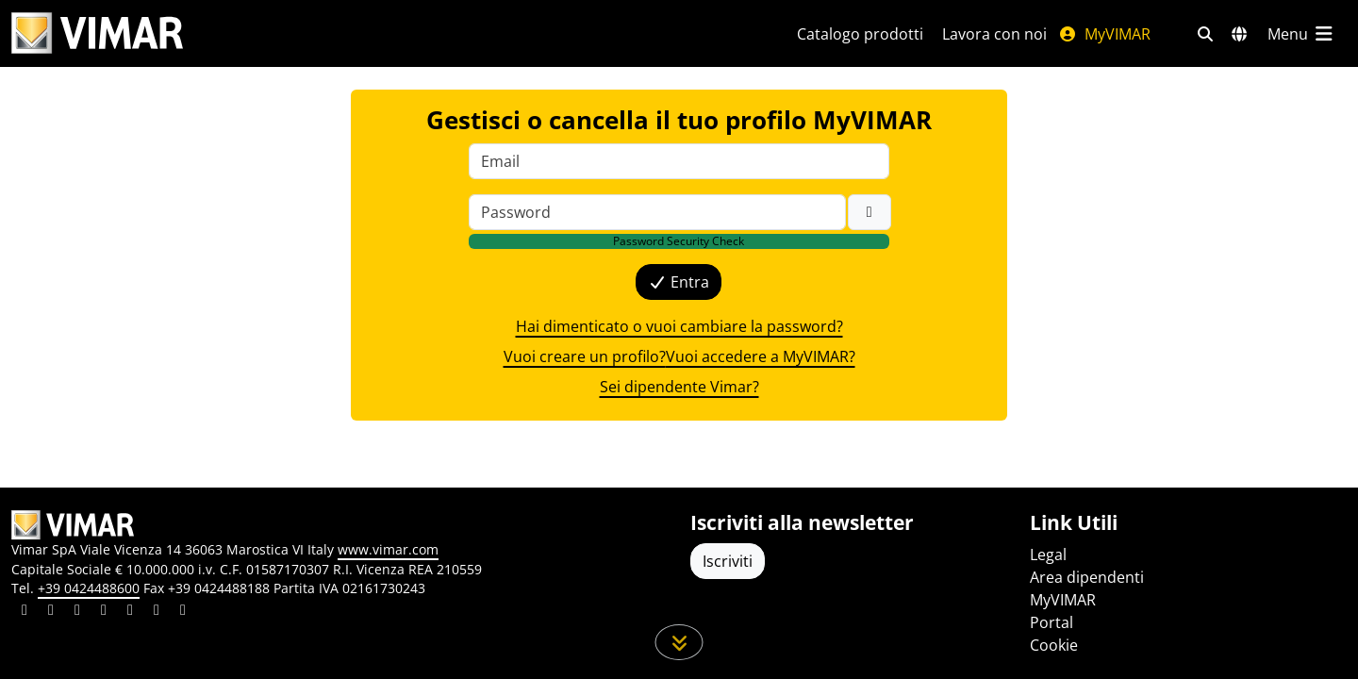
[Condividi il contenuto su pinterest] (77, 612)
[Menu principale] (1301, 34)
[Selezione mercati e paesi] (1239, 34)
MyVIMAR (1104, 34)
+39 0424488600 (89, 588)
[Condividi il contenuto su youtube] (130, 612)
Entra (678, 282)
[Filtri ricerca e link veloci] (1205, 34)
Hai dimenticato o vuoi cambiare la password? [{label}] (679, 326)
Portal (1051, 622)
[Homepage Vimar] (97, 33)
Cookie (1054, 645)
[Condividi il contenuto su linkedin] (24, 612)
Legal (1048, 554)
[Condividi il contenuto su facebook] (50, 612)
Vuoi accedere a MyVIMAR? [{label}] (760, 356)
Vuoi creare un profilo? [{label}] (585, 356)
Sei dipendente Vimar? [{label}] (679, 386)
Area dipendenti (1087, 577)
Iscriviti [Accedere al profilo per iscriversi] (728, 561)
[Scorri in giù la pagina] (679, 642)
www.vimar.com (388, 549)
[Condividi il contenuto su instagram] (103, 612)
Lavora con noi (994, 34)
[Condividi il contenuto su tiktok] (183, 612)
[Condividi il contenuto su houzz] (156, 612)
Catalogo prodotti (860, 34)
